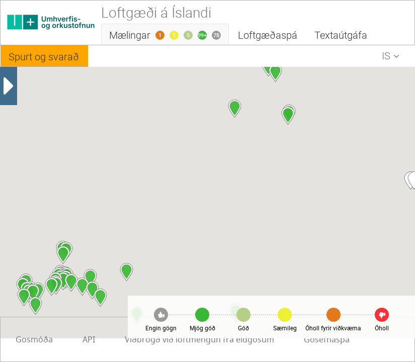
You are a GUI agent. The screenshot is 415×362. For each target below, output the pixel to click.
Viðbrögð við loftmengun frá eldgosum (90, 340)
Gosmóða (288, 340)
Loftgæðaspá (267, 35)
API (343, 340)
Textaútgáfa (340, 35)
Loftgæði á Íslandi (156, 12)
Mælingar (169, 36)
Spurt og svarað (44, 56)
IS (393, 57)
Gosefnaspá (217, 340)
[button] (63, 254)
